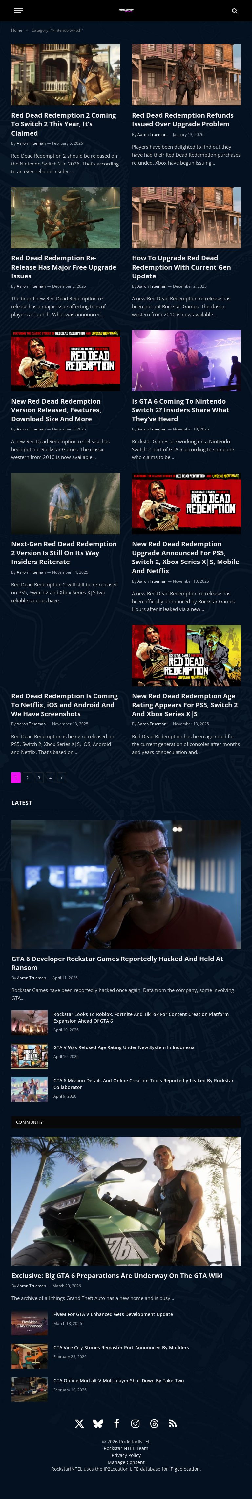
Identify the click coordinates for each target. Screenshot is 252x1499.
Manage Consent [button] (126, 1462)
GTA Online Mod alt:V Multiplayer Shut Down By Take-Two (118, 1381)
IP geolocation (184, 1469)
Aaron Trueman (31, 143)
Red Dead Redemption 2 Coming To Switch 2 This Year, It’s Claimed (63, 124)
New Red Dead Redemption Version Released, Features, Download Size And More (56, 410)
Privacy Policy (126, 1455)
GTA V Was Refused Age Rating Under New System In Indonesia (124, 1047)
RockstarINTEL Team (126, 1448)
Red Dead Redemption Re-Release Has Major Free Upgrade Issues (63, 267)
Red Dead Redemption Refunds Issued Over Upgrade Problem (183, 119)
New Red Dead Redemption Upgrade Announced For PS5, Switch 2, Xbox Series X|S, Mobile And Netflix (185, 557)
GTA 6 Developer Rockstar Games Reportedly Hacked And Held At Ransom (117, 963)
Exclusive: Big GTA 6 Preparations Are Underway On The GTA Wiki (117, 1275)
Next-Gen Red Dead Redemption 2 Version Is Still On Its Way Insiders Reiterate (64, 553)
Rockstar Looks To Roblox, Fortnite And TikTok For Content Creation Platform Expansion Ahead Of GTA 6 (141, 1017)
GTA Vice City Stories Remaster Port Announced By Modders (121, 1347)
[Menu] (18, 10)
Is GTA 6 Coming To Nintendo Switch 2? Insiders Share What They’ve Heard (180, 410)
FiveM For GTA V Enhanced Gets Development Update (113, 1314)
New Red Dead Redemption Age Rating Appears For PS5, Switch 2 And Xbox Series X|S (185, 705)
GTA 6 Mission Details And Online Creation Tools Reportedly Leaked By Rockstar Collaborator (143, 1083)
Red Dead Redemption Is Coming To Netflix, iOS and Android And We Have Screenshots (64, 705)
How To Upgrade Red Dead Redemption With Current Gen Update (181, 267)
